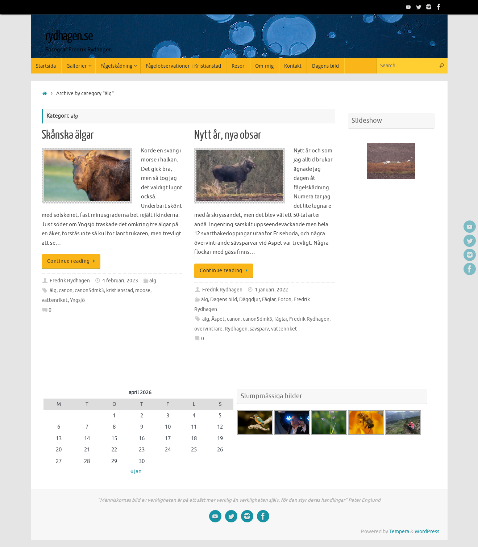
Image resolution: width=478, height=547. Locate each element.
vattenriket (55, 300)
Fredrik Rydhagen (70, 281)
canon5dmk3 (89, 290)
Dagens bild (223, 299)
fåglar (280, 319)
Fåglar (268, 299)
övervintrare (208, 329)
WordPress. (427, 532)
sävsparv (259, 329)
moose (142, 290)
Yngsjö (77, 300)
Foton (284, 299)
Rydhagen (236, 329)
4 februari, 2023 (120, 281)
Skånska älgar (68, 135)
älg (152, 281)
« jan (136, 471)
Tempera (399, 532)
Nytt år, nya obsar (227, 135)
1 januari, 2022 (271, 290)
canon (65, 290)
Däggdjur (249, 299)
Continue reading (72, 261)
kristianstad (119, 290)
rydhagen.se (69, 36)
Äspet (218, 319)
